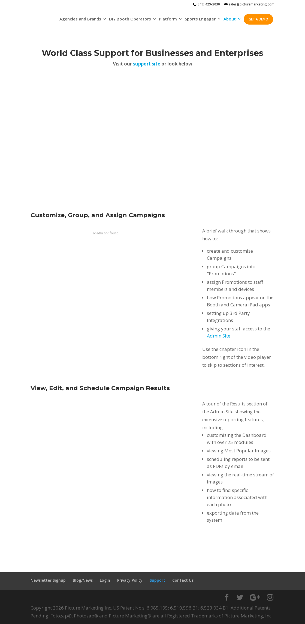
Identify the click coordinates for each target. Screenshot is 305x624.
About (230, 19)
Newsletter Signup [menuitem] (48, 580)
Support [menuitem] (157, 580)
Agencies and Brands (80, 19)
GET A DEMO (258, 19)
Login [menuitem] (105, 580)
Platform (168, 19)
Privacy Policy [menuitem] (130, 580)
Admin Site (218, 336)
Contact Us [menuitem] (183, 580)
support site (146, 64)
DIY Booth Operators (130, 19)
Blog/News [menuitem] (83, 580)
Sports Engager (200, 19)
